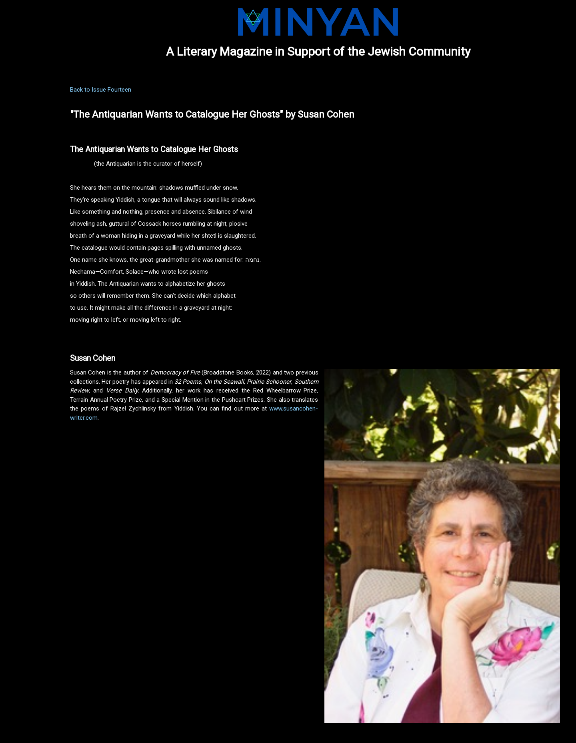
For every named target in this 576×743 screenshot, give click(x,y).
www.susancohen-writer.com (271, 417)
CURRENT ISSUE (27, 87)
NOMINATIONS (25, 128)
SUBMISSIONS (25, 114)
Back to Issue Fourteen (160, 89)
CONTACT (19, 156)
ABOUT (15, 142)
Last (396, 719)
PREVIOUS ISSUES (30, 100)
